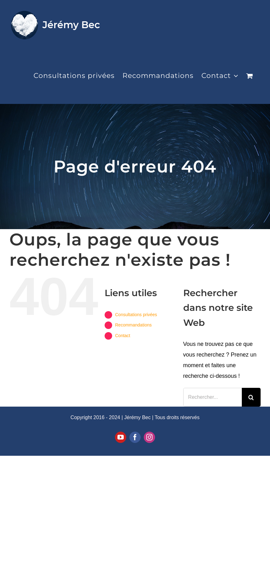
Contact (122, 335)
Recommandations (133, 324)
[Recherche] (251, 397)
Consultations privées (136, 314)
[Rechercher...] (212, 397)
